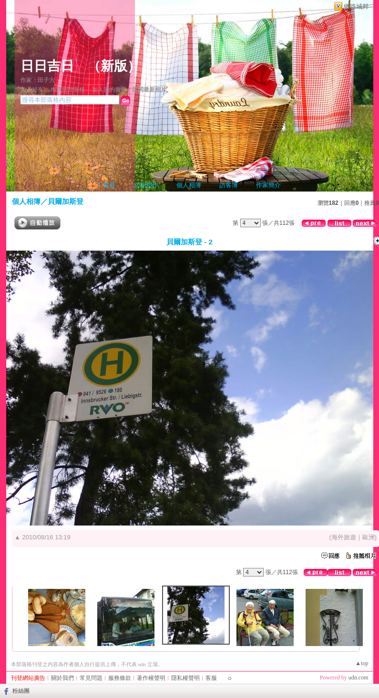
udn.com (358, 677)
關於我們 (62, 678)
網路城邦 (356, 6)
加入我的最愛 (109, 89)
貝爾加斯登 (65, 201)
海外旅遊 (343, 537)
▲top (361, 663)
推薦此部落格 (68, 89)
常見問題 (91, 678)
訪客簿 (228, 185)
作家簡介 (268, 185)
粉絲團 (21, 691)
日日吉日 (47, 66)
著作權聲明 (151, 678)
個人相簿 (188, 185)
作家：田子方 (37, 80)
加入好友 (31, 89)
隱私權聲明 (185, 678)
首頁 (109, 185)
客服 (211, 678)
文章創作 (145, 185)
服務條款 (119, 678)
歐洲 (368, 537)
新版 (114, 66)
